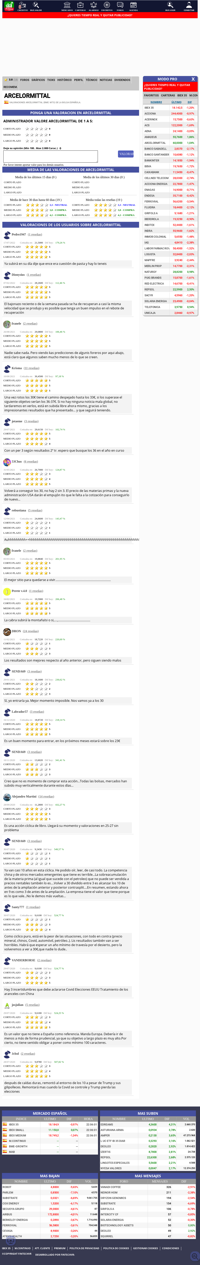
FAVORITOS (151, 95)
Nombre (156, 102)
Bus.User (170, 6)
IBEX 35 (182, 95)
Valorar (127, 154)
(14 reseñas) (46, 796)
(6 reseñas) (31, 461)
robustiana (19, 510)
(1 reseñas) (35, 234)
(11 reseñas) (31, 368)
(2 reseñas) (30, 323)
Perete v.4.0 (19, 591)
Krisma (17, 368)
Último (176, 102)
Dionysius (18, 274)
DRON (16, 631)
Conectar (189, 6)
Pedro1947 (19, 234)
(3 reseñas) (31, 421)
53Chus (17, 461)
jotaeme (17, 421)
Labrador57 (20, 711)
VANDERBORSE (23, 960)
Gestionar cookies (145, 1248)
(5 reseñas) (35, 510)
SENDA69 (18, 671)
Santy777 (18, 907)
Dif (190, 102)
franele (16, 323)
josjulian (17, 1004)
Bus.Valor (36, 6)
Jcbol (15, 1053)
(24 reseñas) (31, 631)
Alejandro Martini (24, 796)
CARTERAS (168, 95)
